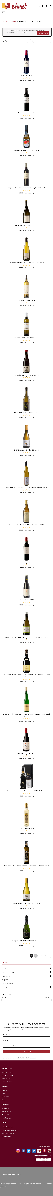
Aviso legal (22, 1184)
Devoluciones (7, 1136)
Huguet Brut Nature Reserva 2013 (26, 941)
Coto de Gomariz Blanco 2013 (26, 412)
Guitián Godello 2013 (26, 828)
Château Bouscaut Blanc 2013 (26, 338)
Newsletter (6, 1097)
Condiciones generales (10, 1130)
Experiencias (6, 1078)
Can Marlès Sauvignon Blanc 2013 (26, 150)
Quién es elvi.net (8, 1072)
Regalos (5, 980)
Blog (3, 1094)
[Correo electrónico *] (26, 1046)
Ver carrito (42, 33)
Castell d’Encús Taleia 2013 (26, 225)
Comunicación (7, 1082)
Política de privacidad (8, 1184)
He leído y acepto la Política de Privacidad (19, 1058)
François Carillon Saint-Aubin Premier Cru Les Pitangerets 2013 (26, 676)
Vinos (4, 968)
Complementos (8, 972)
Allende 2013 (26, 75)
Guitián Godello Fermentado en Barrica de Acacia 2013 (26, 866)
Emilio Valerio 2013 (26, 600)
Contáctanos (6, 1118)
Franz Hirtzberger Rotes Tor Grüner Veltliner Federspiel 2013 (26, 715)
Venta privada (7, 983)
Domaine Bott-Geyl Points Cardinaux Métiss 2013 (26, 487)
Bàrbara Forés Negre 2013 (27, 113)
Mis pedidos (6, 1115)
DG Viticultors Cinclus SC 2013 (26, 450)
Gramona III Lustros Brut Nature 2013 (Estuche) (26, 791)
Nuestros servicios (8, 1075)
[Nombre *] (26, 1035)
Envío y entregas (8, 1133)
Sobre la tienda (7, 1127)
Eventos (5, 987)
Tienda (13, 21)
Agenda (4, 1090)
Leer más (26, 376)
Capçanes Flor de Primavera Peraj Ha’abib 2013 (26, 188)
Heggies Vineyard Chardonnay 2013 (26, 903)
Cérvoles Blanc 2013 (26, 300)
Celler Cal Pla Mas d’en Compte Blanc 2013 (26, 263)
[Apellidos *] (26, 1040)
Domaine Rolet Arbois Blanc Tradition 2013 (26, 525)
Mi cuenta (5, 1108)
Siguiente (44, 956)
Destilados (6, 976)
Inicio (5, 21)
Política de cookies (34, 1184)
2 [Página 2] (35, 956)
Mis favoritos (6, 1112)
